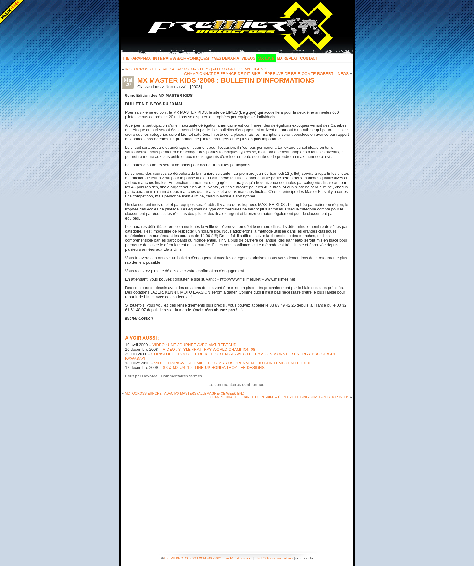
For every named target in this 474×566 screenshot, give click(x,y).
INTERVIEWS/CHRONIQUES (181, 58)
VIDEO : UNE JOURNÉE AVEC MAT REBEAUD (194, 345)
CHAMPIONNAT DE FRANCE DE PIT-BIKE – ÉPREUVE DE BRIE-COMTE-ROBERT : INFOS (266, 73)
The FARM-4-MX (136, 58)
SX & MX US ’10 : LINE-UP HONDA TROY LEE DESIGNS (214, 367)
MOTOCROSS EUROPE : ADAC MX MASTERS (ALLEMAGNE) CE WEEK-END (195, 69)
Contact (309, 58)
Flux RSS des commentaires (274, 558)
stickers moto (304, 558)
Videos (248, 58)
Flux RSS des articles (238, 558)
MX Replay (287, 58)
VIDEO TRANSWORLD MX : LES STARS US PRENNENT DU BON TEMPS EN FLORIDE (233, 363)
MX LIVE (266, 58)
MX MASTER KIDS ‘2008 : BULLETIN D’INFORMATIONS (226, 80)
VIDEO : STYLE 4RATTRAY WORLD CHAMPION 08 (209, 349)
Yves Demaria (225, 58)
